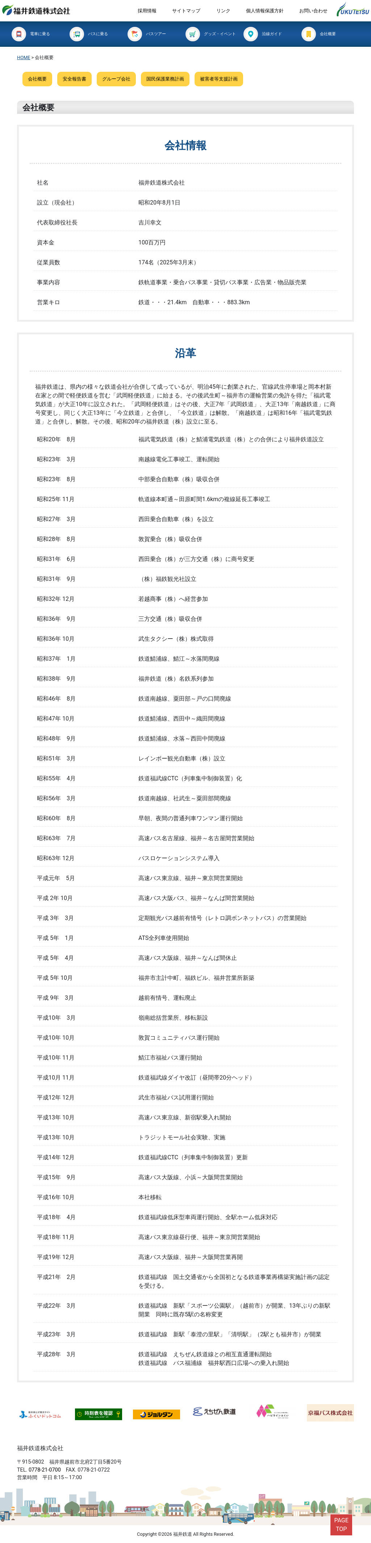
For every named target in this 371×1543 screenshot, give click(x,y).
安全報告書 (74, 79)
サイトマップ (186, 10)
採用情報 (147, 10)
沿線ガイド (262, 34)
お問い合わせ (313, 10)
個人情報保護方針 (265, 10)
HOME (23, 57)
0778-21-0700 (45, 1470)
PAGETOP (341, 1524)
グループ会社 (116, 79)
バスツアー (147, 34)
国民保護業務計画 (165, 79)
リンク (223, 10)
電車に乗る (31, 34)
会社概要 (318, 34)
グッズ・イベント (211, 34)
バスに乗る (89, 34)
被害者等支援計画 (219, 79)
